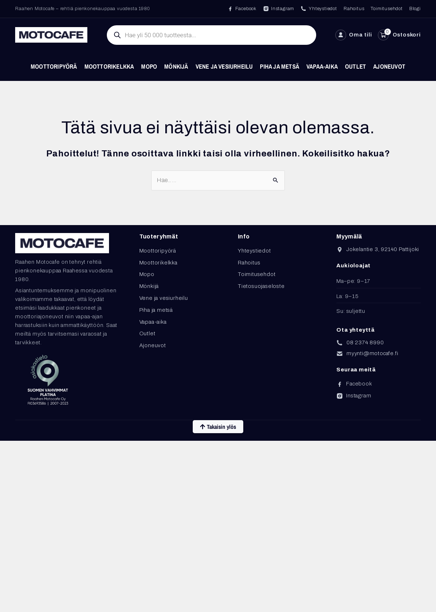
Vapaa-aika (322, 66)
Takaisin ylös (218, 427)
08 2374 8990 (365, 342)
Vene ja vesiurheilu (224, 66)
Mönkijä (176, 66)
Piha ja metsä (279, 66)
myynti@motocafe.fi (372, 353)
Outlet (355, 66)
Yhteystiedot (254, 251)
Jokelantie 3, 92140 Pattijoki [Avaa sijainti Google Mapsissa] (382, 249)
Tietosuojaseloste (261, 286)
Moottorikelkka (109, 66)
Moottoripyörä (54, 66)
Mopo (149, 66)
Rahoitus (249, 263)
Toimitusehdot (256, 274)
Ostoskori (407, 35)
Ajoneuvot (389, 66)
